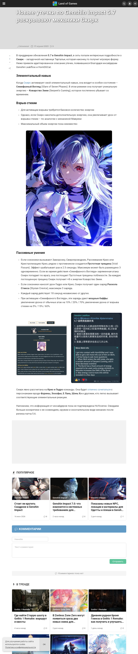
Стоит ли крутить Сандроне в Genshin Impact (26, 506)
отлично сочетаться (99, 389)
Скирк (27, 82)
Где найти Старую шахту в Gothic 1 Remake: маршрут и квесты (30, 618)
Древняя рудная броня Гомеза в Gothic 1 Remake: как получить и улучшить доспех (107, 619)
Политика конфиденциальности (20, 647)
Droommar (24, 46)
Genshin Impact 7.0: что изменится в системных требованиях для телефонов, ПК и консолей (69, 507)
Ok (44, 644)
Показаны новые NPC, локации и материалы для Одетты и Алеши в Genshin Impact (107, 507)
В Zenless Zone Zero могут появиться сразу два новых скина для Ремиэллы (69, 619)
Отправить (117, 561)
